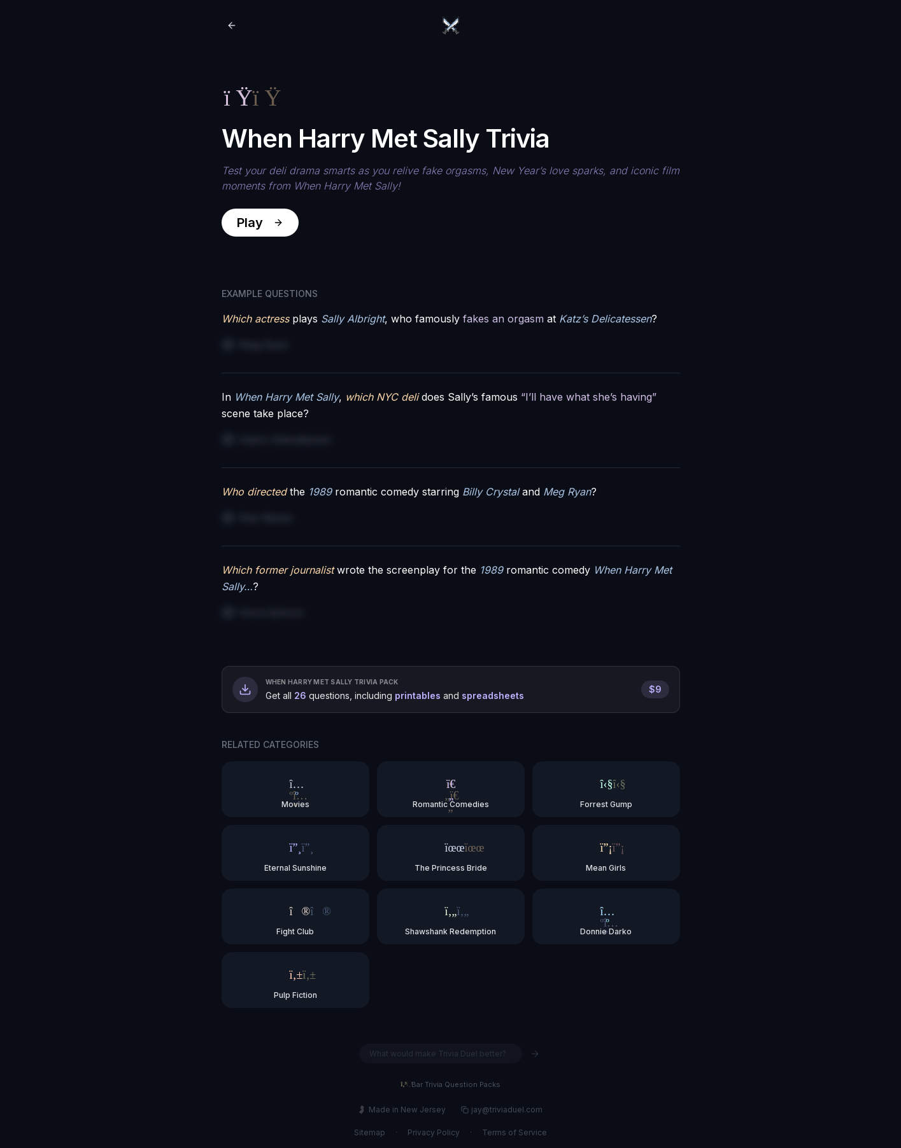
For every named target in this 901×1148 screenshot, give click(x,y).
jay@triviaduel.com (502, 1109)
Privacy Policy (434, 1132)
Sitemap (369, 1132)
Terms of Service (514, 1132)
